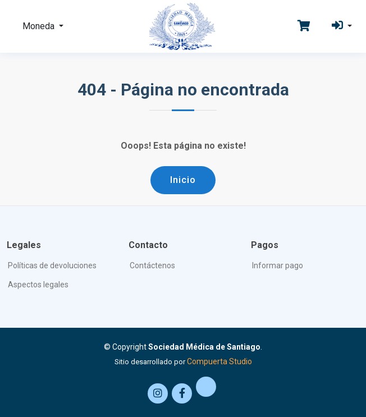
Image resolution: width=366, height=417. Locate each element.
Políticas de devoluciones (52, 265)
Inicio (183, 179)
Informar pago (277, 265)
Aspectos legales (38, 284)
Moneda (39, 26)
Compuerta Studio (219, 361)
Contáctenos (152, 265)
